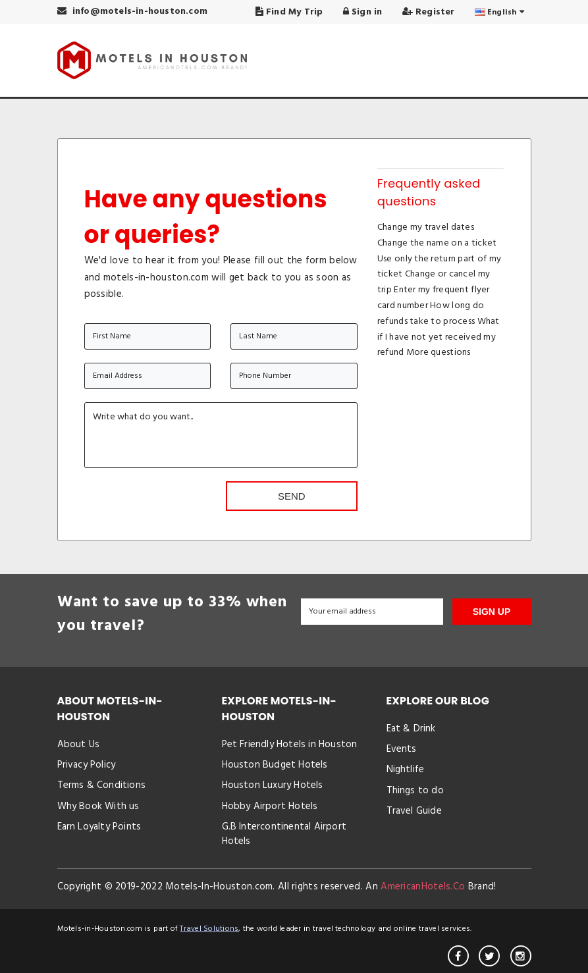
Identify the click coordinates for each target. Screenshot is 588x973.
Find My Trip (289, 12)
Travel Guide (414, 811)
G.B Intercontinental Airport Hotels (284, 834)
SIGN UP (492, 611)
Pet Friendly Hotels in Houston (290, 744)
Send (292, 496)
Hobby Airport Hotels (270, 806)
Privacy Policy (86, 765)
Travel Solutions (209, 928)
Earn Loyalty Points (99, 827)
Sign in (363, 12)
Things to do (415, 791)
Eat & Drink (411, 729)
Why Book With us (98, 806)
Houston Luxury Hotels (272, 785)
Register (428, 12)
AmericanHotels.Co (423, 887)
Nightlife (406, 769)
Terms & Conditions (101, 785)
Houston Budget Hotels (275, 765)
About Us (78, 744)
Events (402, 749)
